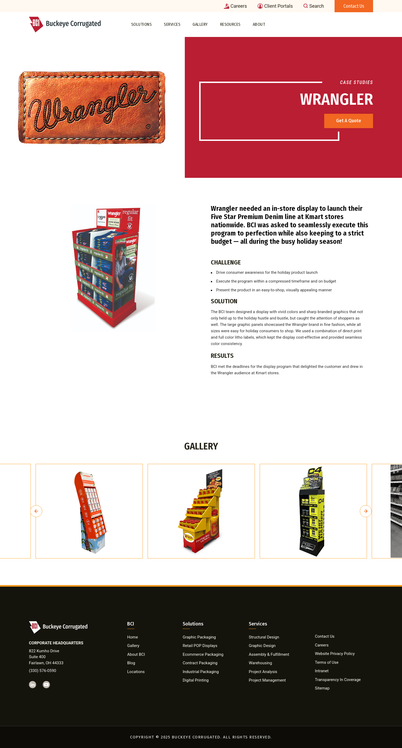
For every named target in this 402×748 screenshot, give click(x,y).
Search (313, 6)
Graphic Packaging (199, 637)
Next (366, 511)
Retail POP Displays (200, 645)
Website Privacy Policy (335, 653)
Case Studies (356, 82)
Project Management (267, 680)
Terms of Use (327, 662)
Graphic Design (262, 645)
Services (172, 24)
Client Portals (275, 6)
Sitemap (322, 688)
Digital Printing (196, 680)
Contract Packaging (200, 663)
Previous (36, 511)
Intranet (321, 671)
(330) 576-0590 (42, 670)
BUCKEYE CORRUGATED (196, 737)
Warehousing (260, 663)
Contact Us (353, 6)
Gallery (200, 24)
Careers (235, 6)
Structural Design (264, 637)
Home (132, 637)
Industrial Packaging (201, 671)
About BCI (136, 654)
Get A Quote (348, 121)
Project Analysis (263, 671)
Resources (230, 24)
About (259, 24)
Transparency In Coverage (338, 679)
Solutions (141, 24)
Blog (131, 663)
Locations (136, 671)
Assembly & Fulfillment (269, 654)
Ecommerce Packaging (203, 654)
